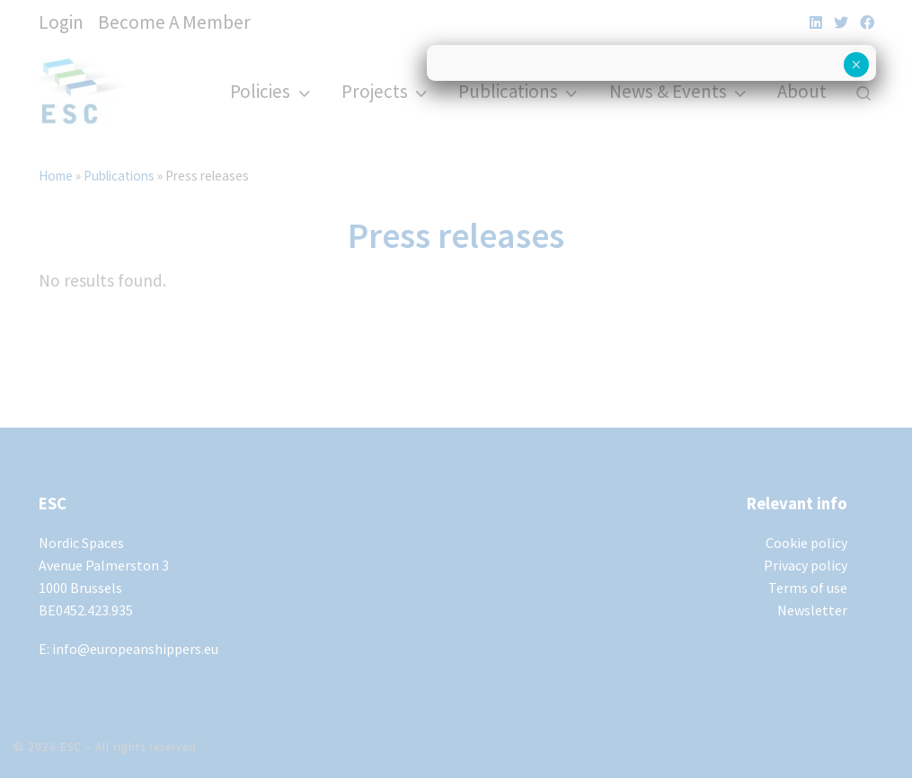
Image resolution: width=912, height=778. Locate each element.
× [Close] (856, 65)
